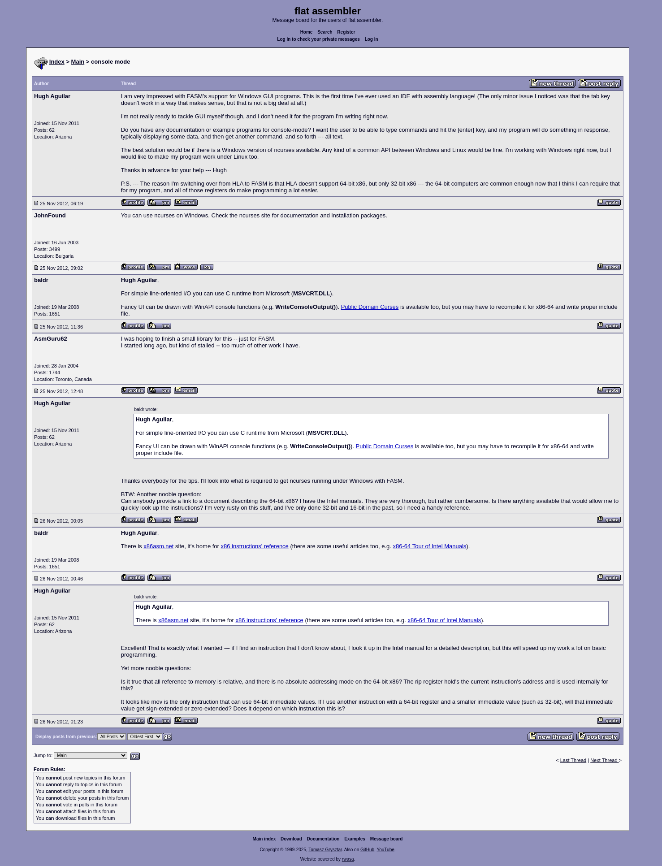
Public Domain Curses (370, 306)
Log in (371, 39)
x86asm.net (158, 546)
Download (291, 838)
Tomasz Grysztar (325, 849)
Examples (354, 838)
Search (324, 32)
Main (78, 61)
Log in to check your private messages (318, 39)
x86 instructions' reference (255, 546)
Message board (386, 838)
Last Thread (573, 760)
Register (346, 32)
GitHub (367, 849)
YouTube (385, 849)
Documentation (323, 838)
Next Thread (604, 760)
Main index (264, 838)
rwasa (348, 859)
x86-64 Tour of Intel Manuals (430, 546)
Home (306, 32)
